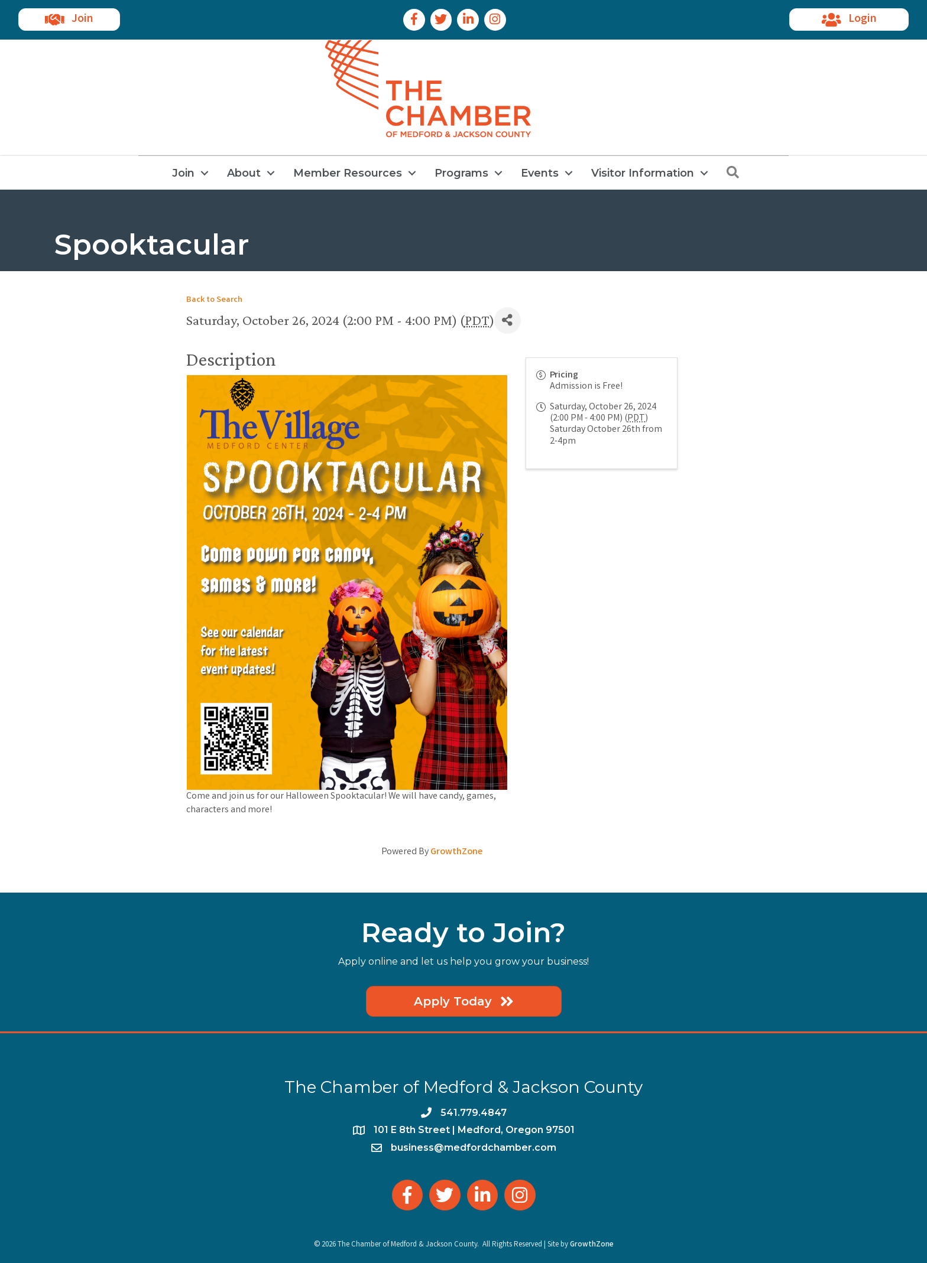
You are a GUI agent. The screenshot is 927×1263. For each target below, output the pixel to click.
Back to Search (214, 300)
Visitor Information (642, 173)
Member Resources (347, 173)
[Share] (507, 320)
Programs (461, 173)
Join (183, 173)
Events (540, 173)
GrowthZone (456, 852)
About (244, 173)
